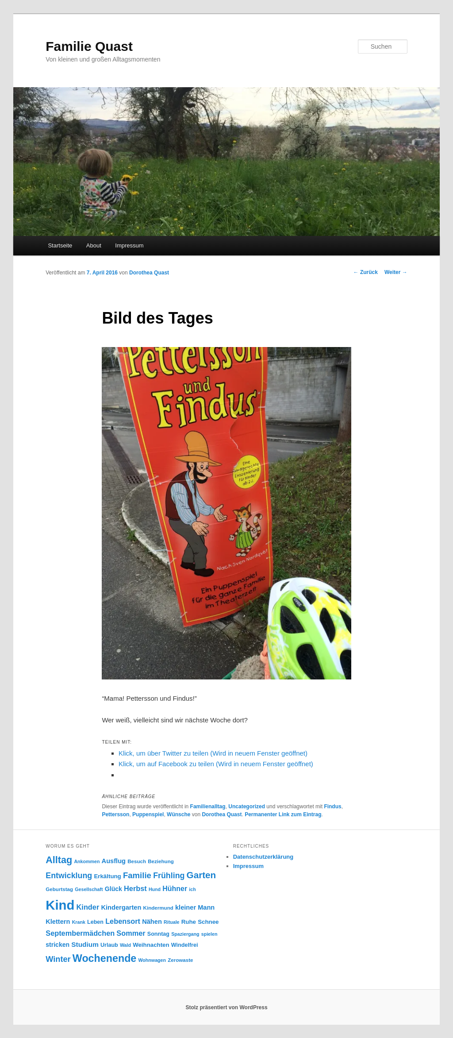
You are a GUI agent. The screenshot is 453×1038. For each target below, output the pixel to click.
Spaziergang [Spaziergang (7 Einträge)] (185, 934)
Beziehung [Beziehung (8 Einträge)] (161, 861)
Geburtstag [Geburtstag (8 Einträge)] (59, 889)
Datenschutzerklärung (263, 856)
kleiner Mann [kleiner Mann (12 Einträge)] (195, 907)
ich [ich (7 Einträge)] (192, 889)
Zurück (365, 272)
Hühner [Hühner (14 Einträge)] (174, 888)
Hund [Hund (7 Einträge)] (155, 889)
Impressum (129, 245)
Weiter (395, 272)
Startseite (60, 245)
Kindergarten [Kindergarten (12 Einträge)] (121, 907)
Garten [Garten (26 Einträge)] (201, 875)
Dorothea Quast (149, 273)
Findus (332, 806)
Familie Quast (89, 46)
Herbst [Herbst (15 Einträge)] (135, 888)
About (93, 245)
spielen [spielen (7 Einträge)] (209, 934)
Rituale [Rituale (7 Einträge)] (172, 922)
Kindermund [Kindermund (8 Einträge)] (158, 908)
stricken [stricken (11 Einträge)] (57, 944)
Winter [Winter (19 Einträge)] (58, 959)
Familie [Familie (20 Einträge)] (137, 875)
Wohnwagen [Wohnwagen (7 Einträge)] (152, 960)
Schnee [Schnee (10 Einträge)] (208, 921)
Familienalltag (208, 806)
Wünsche (178, 814)
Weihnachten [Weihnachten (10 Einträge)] (151, 945)
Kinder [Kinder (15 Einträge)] (88, 907)
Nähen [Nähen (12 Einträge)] (152, 921)
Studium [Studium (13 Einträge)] (85, 944)
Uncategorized (246, 806)
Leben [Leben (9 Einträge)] (95, 922)
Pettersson (115, 814)
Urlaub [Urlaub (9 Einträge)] (109, 945)
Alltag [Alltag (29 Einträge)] (59, 859)
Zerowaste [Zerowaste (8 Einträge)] (180, 960)
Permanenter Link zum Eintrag (283, 814)
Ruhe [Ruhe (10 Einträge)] (188, 921)
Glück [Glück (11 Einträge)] (113, 888)
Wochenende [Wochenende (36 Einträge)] (104, 958)
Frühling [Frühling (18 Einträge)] (168, 875)
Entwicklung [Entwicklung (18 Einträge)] (69, 875)
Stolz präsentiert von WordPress (226, 1007)
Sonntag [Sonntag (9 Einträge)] (158, 934)
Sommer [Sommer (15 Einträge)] (130, 933)
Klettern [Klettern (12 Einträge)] (58, 921)
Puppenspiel (148, 814)
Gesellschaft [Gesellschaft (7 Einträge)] (89, 889)
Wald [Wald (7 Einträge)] (125, 945)
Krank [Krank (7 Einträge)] (78, 922)
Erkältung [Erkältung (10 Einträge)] (107, 876)
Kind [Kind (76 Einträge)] (60, 905)
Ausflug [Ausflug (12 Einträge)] (114, 860)
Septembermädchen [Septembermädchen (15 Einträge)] (80, 933)
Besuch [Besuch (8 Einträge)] (136, 861)
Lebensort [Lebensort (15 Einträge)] (122, 921)
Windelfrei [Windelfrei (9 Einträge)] (184, 945)
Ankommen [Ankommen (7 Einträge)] (87, 861)
